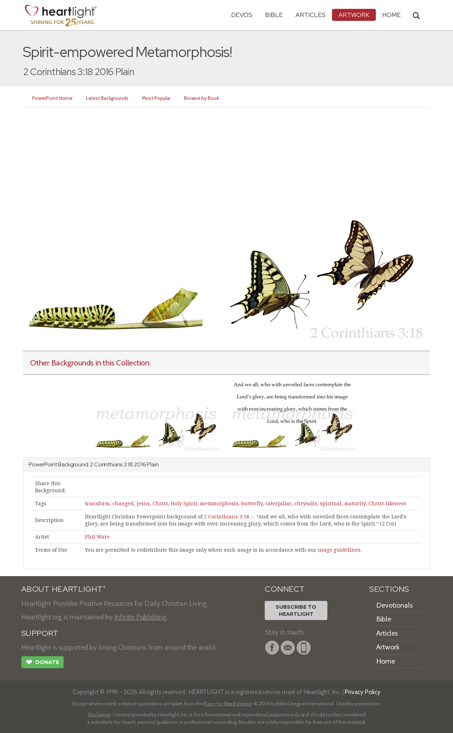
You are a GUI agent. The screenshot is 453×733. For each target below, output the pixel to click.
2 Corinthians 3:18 (226, 516)
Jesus (143, 503)
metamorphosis (219, 503)
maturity (355, 503)
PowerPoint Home (52, 98)
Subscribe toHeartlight (296, 610)
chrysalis (305, 503)
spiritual (331, 503)
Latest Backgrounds (107, 98)
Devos (241, 15)
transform (97, 503)
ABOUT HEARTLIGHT (63, 589)
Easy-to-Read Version (228, 703)
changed (123, 503)
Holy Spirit (184, 503)
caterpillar (278, 503)
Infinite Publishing (140, 617)
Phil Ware (97, 537)
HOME (391, 15)
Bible (274, 15)
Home (385, 661)
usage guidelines (339, 550)
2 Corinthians (106, 464)
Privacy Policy (362, 691)
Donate (42, 663)
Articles (311, 15)
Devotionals (394, 605)
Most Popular (156, 98)
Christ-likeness (387, 503)
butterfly (252, 503)
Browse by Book (201, 98)
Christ (160, 503)
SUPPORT (39, 633)
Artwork (353, 15)
